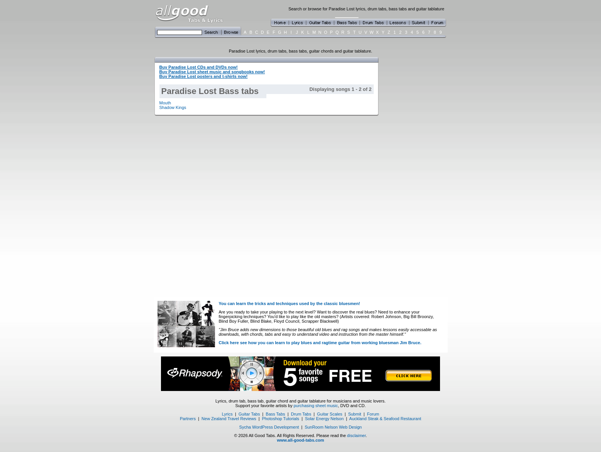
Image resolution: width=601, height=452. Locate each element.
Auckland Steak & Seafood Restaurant (385, 418)
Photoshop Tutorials (280, 418)
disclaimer (356, 435)
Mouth (165, 103)
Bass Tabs (275, 414)
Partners (188, 418)
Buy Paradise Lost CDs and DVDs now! (198, 67)
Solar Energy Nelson (324, 418)
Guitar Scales (329, 414)
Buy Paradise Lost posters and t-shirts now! (203, 76)
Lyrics (227, 414)
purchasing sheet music (316, 405)
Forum (373, 414)
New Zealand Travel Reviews (229, 418)
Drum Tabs (301, 414)
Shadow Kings (172, 107)
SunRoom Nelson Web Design (333, 427)
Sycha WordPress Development (269, 427)
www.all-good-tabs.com (300, 440)
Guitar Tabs (249, 414)
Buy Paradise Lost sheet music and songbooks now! (212, 71)
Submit (354, 414)
